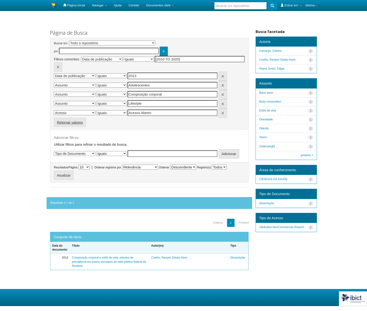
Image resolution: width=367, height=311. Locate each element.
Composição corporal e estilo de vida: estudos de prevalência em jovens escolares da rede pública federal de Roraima (109, 261)
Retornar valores (70, 122)
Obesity (264, 128)
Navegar (99, 5)
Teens (263, 137)
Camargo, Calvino (270, 50)
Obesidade (266, 119)
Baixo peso (266, 92)
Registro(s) (204, 167)
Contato (133, 5)
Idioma (311, 5)
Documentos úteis (160, 5)
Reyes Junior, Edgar (272, 68)
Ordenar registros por (107, 167)
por (56, 51)
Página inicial (74, 5)
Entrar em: (291, 5)
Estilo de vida (267, 110)
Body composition (270, 101)
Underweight (267, 146)
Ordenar (164, 167)
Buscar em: (61, 43)
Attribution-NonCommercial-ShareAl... (282, 227)
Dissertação (237, 257)
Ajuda (117, 5)
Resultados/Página (65, 167)
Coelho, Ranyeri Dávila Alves (169, 257)
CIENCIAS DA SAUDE (273, 179)
